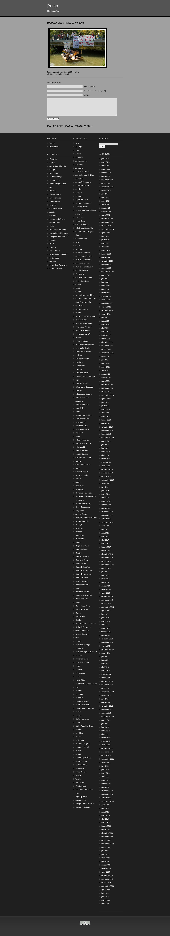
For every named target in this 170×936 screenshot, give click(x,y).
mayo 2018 (105, 494)
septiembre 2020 (107, 395)
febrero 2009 (106, 868)
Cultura (78, 313)
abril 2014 (105, 667)
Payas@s (79, 669)
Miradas (52, 191)
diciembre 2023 (107, 261)
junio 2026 (105, 159)
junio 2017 (105, 533)
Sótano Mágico (80, 772)
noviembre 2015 (107, 600)
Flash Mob (79, 433)
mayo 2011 (105, 773)
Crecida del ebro (81, 309)
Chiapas (78, 284)
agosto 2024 (105, 233)
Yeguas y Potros (81, 797)
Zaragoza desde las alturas (85, 804)
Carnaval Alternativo (82, 253)
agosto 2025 (105, 190)
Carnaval (78, 249)
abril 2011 (105, 777)
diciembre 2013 (107, 681)
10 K (77, 143)
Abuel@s (78, 147)
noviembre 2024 (107, 222)
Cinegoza (52, 170)
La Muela (78, 528)
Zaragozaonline (55, 194)
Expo (77, 380)
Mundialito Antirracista (83, 595)
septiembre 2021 (107, 353)
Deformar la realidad (82, 330)
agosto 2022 (105, 314)
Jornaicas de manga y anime (86, 518)
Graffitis (78, 482)
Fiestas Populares (82, 429)
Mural (77, 602)
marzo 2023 (105, 293)
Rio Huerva (79, 740)
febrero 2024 (106, 254)
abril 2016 (105, 582)
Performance (80, 673)
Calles (77, 242)
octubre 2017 (106, 519)
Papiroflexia (79, 648)
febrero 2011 (106, 784)
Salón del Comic (81, 761)
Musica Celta (80, 616)
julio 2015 (104, 614)
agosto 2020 (105, 399)
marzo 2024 (105, 250)
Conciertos (79, 306)
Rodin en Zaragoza (82, 744)
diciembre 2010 (107, 791)
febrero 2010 (106, 826)
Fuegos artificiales (82, 450)
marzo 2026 (105, 169)
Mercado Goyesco (82, 581)
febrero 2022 (106, 335)
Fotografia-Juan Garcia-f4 (58, 237)
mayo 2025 (105, 201)
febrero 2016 (106, 589)
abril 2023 (105, 289)
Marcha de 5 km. (81, 560)
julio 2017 (104, 529)
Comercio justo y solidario (84, 295)
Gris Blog (52, 261)
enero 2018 (105, 508)
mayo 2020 (105, 409)
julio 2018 (104, 487)
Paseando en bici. (82, 659)
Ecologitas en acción (83, 352)
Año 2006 (79, 164)
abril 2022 (105, 328)
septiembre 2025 (107, 187)
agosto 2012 (105, 720)
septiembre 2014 (107, 649)
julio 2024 (104, 236)
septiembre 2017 (107, 522)
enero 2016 (105, 593)
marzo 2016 (105, 586)
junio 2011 (105, 769)
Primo (52, 6)
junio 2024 (105, 240)
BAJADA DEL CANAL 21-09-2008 (65, 22)
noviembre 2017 (107, 515)
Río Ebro (78, 737)
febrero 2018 (106, 505)
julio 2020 (104, 402)
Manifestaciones (81, 549)
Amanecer (79, 157)
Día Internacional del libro (84, 345)
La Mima (52, 205)
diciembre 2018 (107, 469)
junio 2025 (105, 197)
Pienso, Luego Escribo (57, 184)
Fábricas (78, 390)
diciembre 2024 (107, 219)
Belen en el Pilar (81, 207)
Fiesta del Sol (80, 422)
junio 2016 (105, 575)
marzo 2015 (105, 628)
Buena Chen (80, 221)
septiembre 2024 (107, 229)
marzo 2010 (105, 822)
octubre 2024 (106, 226)
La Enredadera (54, 258)
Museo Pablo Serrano (83, 606)
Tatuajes (78, 775)
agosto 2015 (105, 611)
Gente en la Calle (81, 472)
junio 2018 (105, 490)
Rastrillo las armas (82, 719)
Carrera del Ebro (81, 270)
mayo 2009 (105, 858)
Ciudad (78, 292)
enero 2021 (105, 381)
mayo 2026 (105, 162)
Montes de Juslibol (82, 592)
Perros (77, 676)
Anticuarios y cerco (82, 171)
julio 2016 (104, 572)
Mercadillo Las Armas (83, 574)
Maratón (78, 553)
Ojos (77, 638)
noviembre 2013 (107, 685)
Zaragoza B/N (80, 800)
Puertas (78, 712)
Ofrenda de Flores (82, 631)
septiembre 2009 (107, 844)
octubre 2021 (106, 349)
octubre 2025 (106, 183)
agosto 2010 (105, 805)
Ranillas (78, 715)
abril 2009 (105, 861)
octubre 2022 (106, 307)
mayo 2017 (105, 536)
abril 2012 (105, 734)
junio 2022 (105, 321)
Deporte (78, 337)
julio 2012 (104, 724)
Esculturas (79, 369)
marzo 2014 (105, 671)
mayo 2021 (105, 367)
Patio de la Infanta (82, 662)
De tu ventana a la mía (83, 323)
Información (53, 147)
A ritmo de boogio (55, 177)
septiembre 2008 (107, 886)
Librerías (78, 532)
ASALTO (78, 193)
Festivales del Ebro (82, 419)
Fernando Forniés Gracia (58, 233)
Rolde (51, 226)
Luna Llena (79, 535)
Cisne (77, 288)
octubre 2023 (106, 268)
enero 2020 (105, 423)
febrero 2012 (106, 741)
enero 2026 (105, 176)
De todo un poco (81, 320)
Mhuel (77, 588)
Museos (78, 613)
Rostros (78, 751)
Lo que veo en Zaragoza (58, 254)
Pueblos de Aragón (82, 701)
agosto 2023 (105, 275)
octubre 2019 (106, 434)
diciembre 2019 (107, 427)
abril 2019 (105, 455)
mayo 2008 (105, 900)
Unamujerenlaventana (57, 230)
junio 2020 (105, 406)
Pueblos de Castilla (82, 705)
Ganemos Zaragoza (82, 465)
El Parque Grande (82, 359)
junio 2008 (105, 897)
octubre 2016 (106, 561)
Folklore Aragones (82, 440)
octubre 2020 (106, 392)
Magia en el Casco (82, 546)
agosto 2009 (105, 847)
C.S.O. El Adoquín (82, 224)
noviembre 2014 (107, 642)
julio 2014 (104, 656)
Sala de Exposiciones (83, 758)
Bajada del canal (62, 74)
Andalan (52, 240)
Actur (77, 150)
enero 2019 (105, 466)
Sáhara (78, 754)
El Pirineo (79, 362)
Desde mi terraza (81, 341)
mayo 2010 (105, 815)
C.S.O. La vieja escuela (84, 228)
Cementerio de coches (83, 277)
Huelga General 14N (83, 503)
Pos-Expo (79, 694)
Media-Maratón (81, 563)
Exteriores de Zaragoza (84, 387)
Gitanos (78, 479)
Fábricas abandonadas (83, 394)
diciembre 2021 (107, 342)
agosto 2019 (105, 441)
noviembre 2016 (107, 558)
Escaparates (80, 366)
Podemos (78, 691)
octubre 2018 (106, 476)
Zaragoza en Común (83, 807)
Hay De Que (54, 173)
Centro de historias (82, 281)
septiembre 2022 (107, 310)
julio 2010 (104, 808)
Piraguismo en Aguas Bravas (86, 684)
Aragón (52, 212)
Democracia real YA (82, 334)
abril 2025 (105, 204)
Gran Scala (79, 486)
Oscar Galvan (54, 223)
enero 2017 (105, 551)
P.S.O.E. (78, 641)
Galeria (78, 461)
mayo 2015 (105, 621)
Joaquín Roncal (81, 514)
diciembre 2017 (107, 512)
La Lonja (78, 525)
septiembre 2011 (107, 759)
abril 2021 (105, 370)
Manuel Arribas (54, 201)
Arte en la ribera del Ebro (84, 175)
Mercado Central (81, 578)
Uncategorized (80, 786)
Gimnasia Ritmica (81, 475)
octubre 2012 (106, 713)
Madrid (78, 542)
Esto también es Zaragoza (85, 376)
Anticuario (79, 168)
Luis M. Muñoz (54, 251)
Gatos (77, 468)
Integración (79, 510)
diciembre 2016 (107, 554)
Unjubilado (53, 159)
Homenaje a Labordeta (83, 493)
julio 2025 (104, 194)
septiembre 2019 (107, 438)
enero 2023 (105, 300)
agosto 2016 (105, 568)
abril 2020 (105, 413)
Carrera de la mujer (82, 263)
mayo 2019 (105, 452)
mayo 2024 (105, 243)
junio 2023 (105, 282)
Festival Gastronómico (83, 415)
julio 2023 (104, 279)
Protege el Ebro (55, 180)
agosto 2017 (105, 526)
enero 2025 (105, 215)
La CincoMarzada (81, 521)
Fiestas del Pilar (81, 426)
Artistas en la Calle (82, 186)
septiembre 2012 (107, 717)
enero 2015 (105, 635)
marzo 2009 (105, 865)
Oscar (51, 244)
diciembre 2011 (107, 748)
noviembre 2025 (107, 180)
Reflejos (78, 729)
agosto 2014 (105, 653)
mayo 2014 (105, 664)
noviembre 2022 (107, 303)
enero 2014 (105, 678)
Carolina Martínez (56, 208)
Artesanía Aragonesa (83, 182)
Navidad (78, 620)
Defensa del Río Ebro (83, 327)
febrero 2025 (106, 211)
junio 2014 (105, 660)
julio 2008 (104, 893)
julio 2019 (104, 445)
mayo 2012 (105, 731)
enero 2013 (105, 702)
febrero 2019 (106, 462)
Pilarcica (52, 247)
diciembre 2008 (107, 875)
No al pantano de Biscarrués (85, 624)
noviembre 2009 (107, 837)
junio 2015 (105, 618)
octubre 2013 (106, 688)
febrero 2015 (106, 632)
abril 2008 (105, 904)
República (79, 733)
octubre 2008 (106, 882)
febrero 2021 (106, 377)
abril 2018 (105, 498)
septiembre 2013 (107, 692)
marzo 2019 (105, 459)
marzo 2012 (105, 738)
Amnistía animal (81, 161)
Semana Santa (80, 765)
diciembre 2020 (107, 385)
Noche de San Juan (82, 627)
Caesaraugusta (81, 239)
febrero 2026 (106, 173)
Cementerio (79, 274)
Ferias (77, 412)
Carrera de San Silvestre (84, 267)
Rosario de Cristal (82, 747)
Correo (52, 143)
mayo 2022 (105, 324)
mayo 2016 (105, 579)
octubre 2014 (106, 646)
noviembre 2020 (107, 388)
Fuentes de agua (81, 454)
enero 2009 (105, 872)
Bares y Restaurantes (83, 203)
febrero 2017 (106, 547)
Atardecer (79, 196)
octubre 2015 (106, 603)
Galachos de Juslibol (83, 458)
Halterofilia (79, 489)
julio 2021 (104, 360)
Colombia (52, 215)
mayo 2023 (105, 286)
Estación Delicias (81, 373)
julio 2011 (104, 766)
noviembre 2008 (107, 879)
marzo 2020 (105, 416)
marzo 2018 (105, 501)
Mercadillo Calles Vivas (83, 571)
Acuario (78, 154)
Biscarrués (79, 217)
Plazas (77, 687)
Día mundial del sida (82, 348)
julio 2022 (104, 317)
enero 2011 (105, 787)
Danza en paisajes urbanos (85, 316)
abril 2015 (105, 625)
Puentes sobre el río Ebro (84, 708)
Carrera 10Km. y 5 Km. (83, 256)
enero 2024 (105, 257)
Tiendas (78, 779)
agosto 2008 (105, 890)
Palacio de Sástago (82, 645)
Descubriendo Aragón (57, 219)
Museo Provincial (81, 609)
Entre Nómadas (55, 198)
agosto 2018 (105, 483)
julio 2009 (104, 851)
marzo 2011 (105, 780)
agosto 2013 (105, 695)
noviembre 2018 (107, 473)
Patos (77, 666)
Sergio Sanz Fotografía (57, 265)
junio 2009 (105, 854)
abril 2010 (105, 819)
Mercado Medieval (82, 585)
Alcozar (52, 163)
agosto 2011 (105, 762)
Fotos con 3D (80, 447)
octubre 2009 (106, 840)
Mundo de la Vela (81, 599)
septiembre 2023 (107, 272)
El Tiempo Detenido (56, 268)
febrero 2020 (106, 420)
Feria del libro (80, 408)
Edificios (78, 355)
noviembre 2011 (107, 752)
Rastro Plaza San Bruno (84, 726)
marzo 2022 (105, 332)
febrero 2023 (106, 296)
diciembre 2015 (107, 596)
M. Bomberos (80, 539)
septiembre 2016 (107, 565)
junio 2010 (105, 812)
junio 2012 (105, 727)
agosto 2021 (105, 356)
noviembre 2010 (107, 794)
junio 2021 (105, 363)
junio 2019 (105, 448)
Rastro (77, 722)
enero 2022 (105, 339)
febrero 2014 (106, 674)
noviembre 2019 (107, 430)
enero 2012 (105, 745)
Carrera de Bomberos (83, 260)
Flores (77, 436)
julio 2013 (104, 699)
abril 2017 (105, 540)
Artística (78, 189)
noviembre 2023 (107, 264)
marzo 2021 (105, 374)
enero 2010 (105, 830)
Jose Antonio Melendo (57, 166)
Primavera (79, 698)
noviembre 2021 (107, 346)
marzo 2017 (105, 543)
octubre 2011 (106, 755)
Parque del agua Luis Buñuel (86, 652)
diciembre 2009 (107, 833)
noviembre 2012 (107, 709)
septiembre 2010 (107, 801)
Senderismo (79, 768)
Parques (78, 655)
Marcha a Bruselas (82, 556)
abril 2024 (105, 247)
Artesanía (79, 179)
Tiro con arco (80, 782)
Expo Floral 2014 (81, 383)
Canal (77, 246)
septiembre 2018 (107, 480)
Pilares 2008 (80, 680)
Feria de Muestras (82, 405)
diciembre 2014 (107, 639)
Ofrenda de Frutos (82, 634)
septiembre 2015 (107, 607)
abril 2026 (105, 166)
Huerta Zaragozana (82, 507)
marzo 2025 (105, 208)
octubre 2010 (106, 798)
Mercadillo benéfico (82, 567)
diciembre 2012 (107, 706)
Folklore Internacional (83, 443)
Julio (51, 187)
